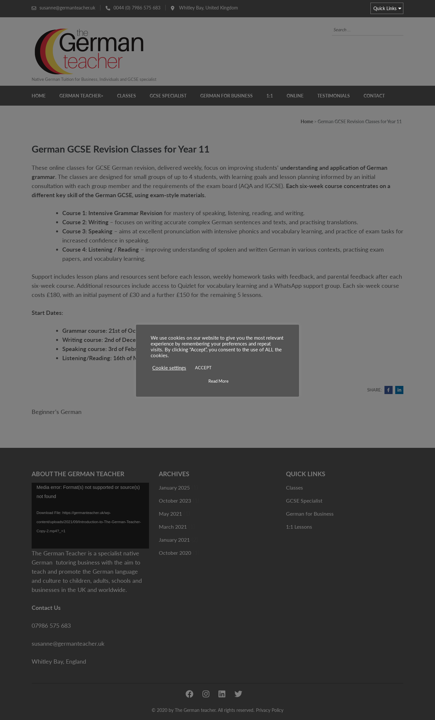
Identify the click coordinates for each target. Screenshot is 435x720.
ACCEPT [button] (203, 367)
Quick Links (385, 8)
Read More (218, 381)
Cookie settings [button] (169, 368)
